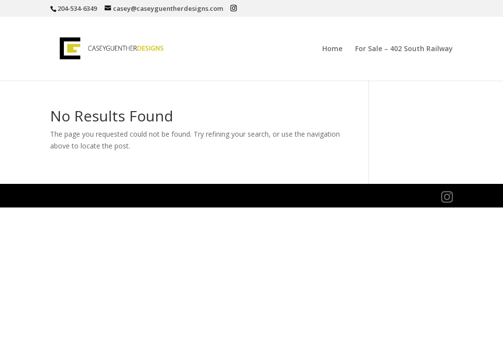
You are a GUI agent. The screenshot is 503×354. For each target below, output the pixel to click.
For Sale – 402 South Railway (404, 49)
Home (332, 49)
